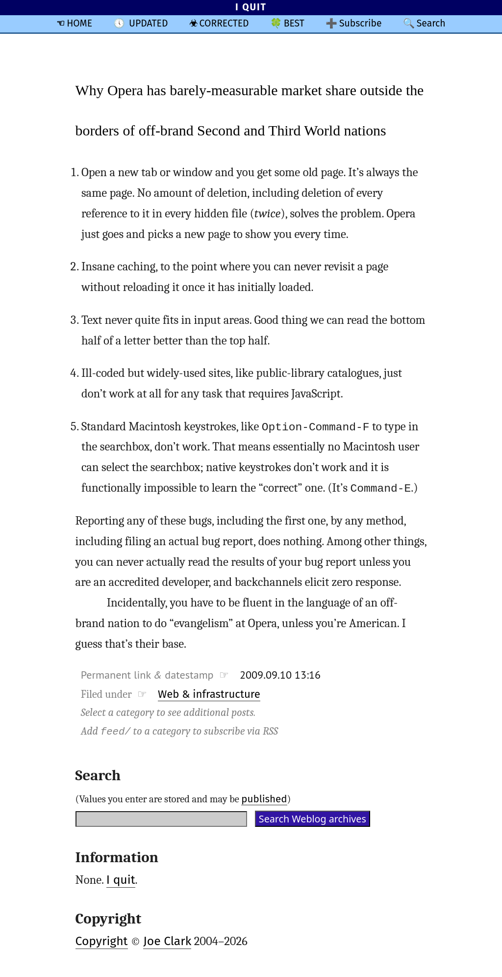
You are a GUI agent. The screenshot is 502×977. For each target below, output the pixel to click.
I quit (120, 879)
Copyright (101, 941)
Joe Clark (167, 941)
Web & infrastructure (209, 694)
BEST (294, 23)
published (264, 798)
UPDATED (148, 23)
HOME (79, 23)
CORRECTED (224, 23)
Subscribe (360, 23)
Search (431, 23)
